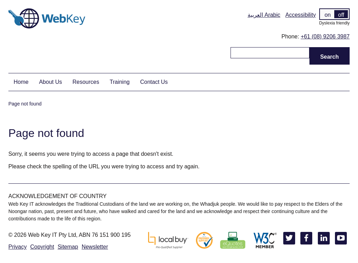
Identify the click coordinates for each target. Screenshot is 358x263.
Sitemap (68, 247)
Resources (86, 82)
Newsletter (95, 247)
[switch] (334, 14)
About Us (50, 82)
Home (21, 82)
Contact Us (154, 82)
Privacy (17, 247)
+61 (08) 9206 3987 (325, 36)
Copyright (42, 247)
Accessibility (300, 15)
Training (120, 82)
